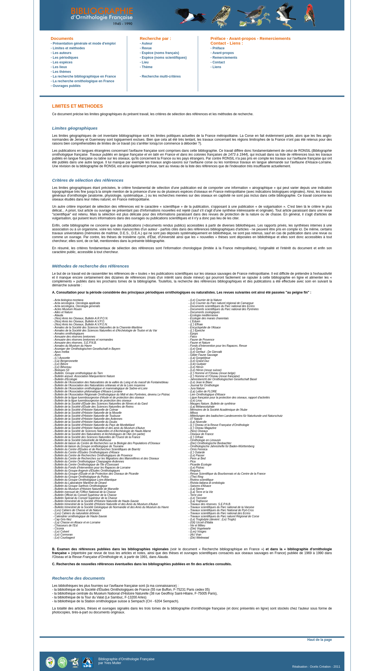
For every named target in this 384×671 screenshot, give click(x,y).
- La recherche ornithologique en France (82, 81)
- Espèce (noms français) (159, 53)
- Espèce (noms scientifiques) (163, 58)
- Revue (146, 48)
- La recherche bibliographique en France (83, 76)
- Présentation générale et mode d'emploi (83, 43)
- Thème (146, 67)
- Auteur (146, 43)
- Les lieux (59, 67)
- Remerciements (224, 58)
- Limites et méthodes (68, 48)
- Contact (218, 62)
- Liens (216, 67)
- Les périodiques (64, 58)
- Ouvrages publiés (66, 86)
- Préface (218, 48)
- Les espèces (62, 62)
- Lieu (144, 62)
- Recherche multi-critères (160, 76)
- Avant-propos (222, 53)
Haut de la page (319, 640)
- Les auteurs (61, 53)
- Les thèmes (61, 72)
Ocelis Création (320, 666)
